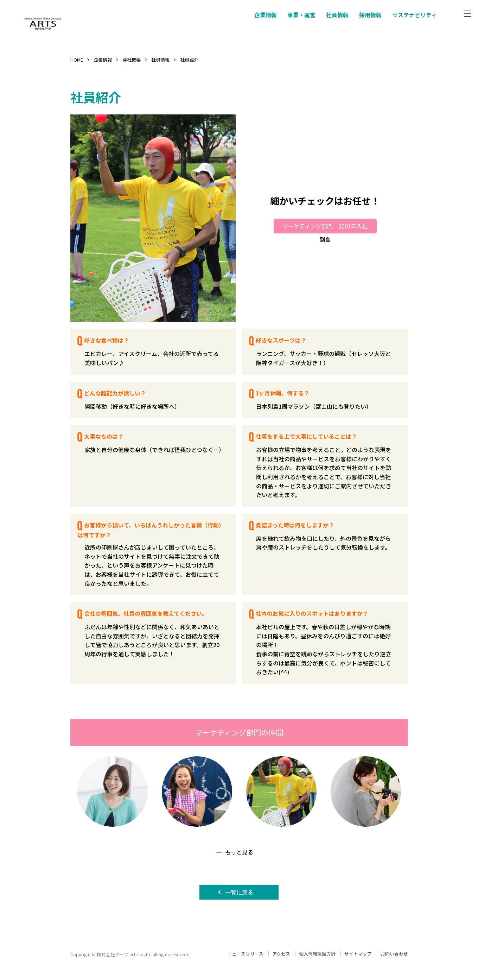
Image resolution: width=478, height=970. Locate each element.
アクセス (281, 953)
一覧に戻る (239, 892)
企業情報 (103, 59)
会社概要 (131, 59)
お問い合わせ (394, 953)
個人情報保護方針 (317, 953)
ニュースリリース (245, 953)
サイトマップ (358, 953)
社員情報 (160, 59)
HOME (76, 59)
